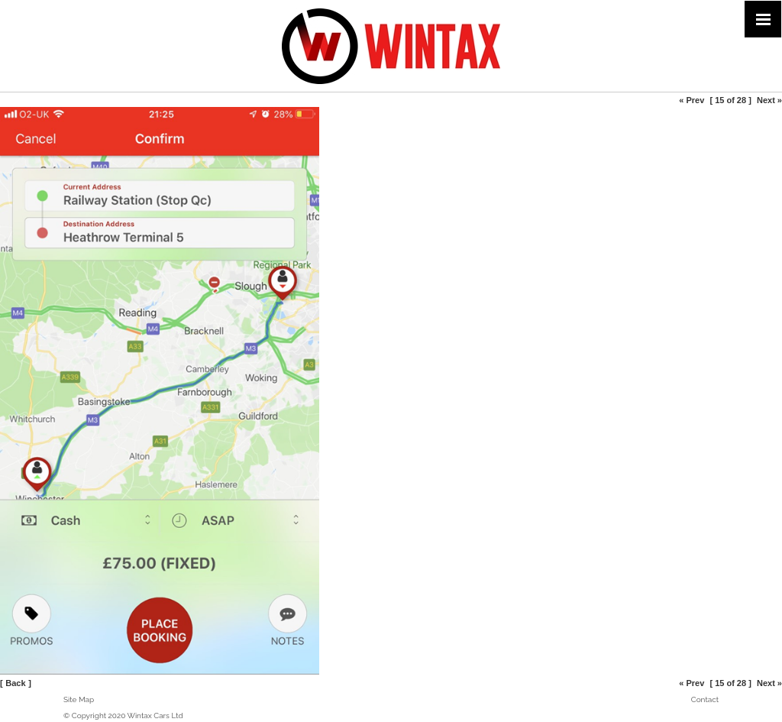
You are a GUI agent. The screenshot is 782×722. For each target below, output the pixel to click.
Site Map (78, 699)
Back (15, 683)
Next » (769, 100)
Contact (705, 699)
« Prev (691, 100)
